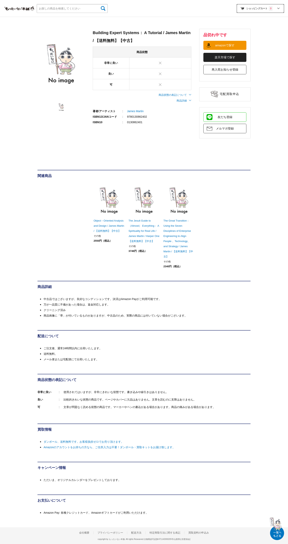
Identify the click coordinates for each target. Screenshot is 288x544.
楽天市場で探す (225, 57)
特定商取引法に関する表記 (165, 532)
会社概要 (84, 532)
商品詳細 (184, 100)
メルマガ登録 (225, 128)
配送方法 (136, 532)
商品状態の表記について (175, 94)
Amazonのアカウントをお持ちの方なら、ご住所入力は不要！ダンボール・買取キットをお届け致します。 (109, 447)
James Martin (135, 111)
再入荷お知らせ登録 (225, 69)
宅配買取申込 (229, 94)
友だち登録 (225, 117)
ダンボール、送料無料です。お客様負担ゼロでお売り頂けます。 (84, 441)
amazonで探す (225, 45)
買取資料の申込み (198, 532)
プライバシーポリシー (110, 532)
